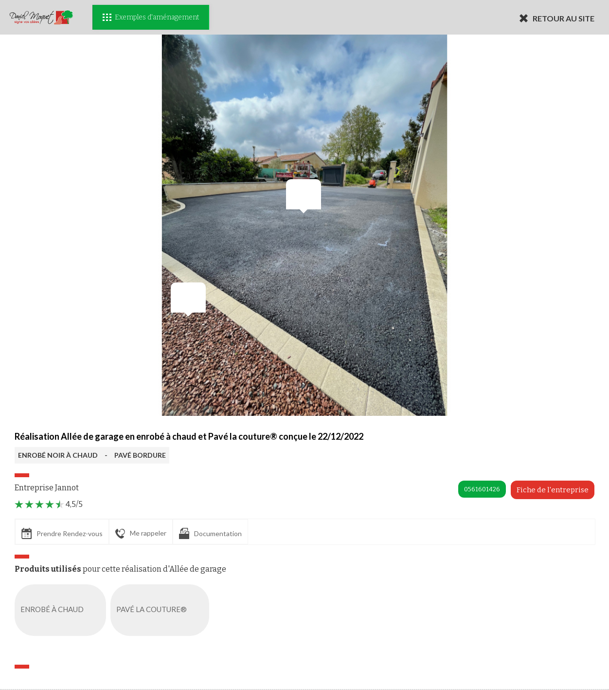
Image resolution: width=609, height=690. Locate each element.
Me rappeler (140, 534)
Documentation (210, 533)
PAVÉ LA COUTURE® (161, 610)
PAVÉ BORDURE (140, 455)
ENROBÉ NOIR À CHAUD (58, 455)
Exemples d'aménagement (151, 17)
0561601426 (482, 489)
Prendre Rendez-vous (62, 533)
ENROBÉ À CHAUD (62, 610)
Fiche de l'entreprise (553, 489)
